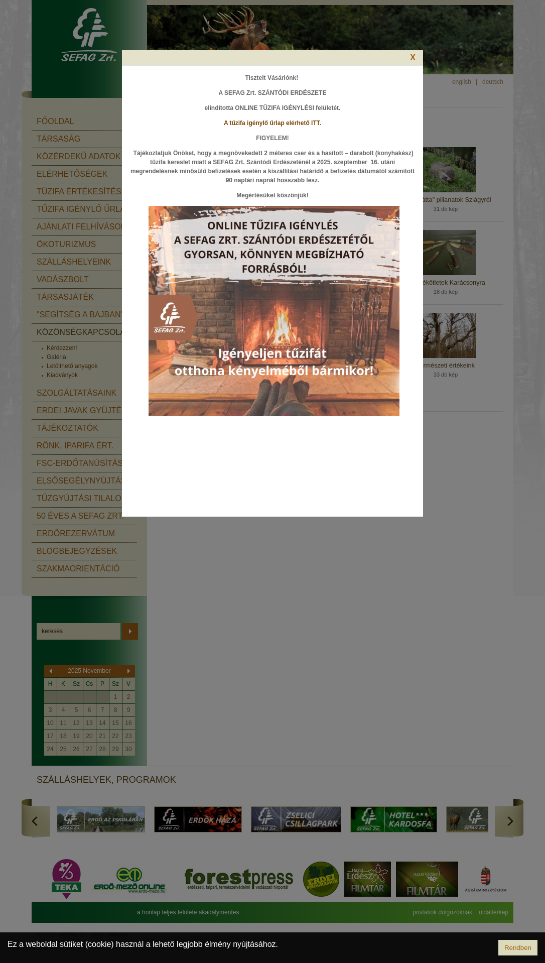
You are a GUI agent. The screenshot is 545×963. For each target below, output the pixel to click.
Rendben (517, 947)
